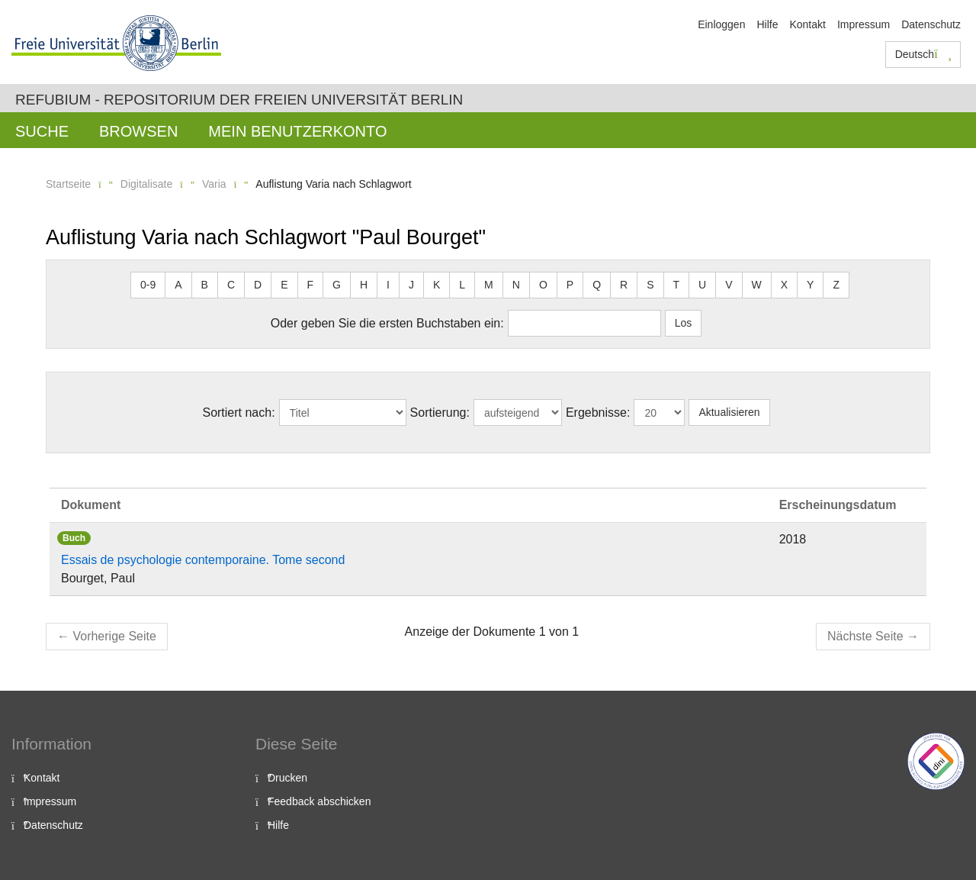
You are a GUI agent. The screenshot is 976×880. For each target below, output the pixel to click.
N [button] (516, 285)
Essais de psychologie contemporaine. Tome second (203, 559)
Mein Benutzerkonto (297, 131)
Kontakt (807, 24)
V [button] (728, 285)
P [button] (570, 285)
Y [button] (810, 285)
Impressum (863, 24)
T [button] (676, 285)
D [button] (258, 285)
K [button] (436, 285)
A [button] (178, 285)
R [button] (624, 285)
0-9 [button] (148, 285)
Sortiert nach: (238, 412)
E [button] (284, 285)
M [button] (488, 285)
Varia (214, 184)
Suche (42, 131)
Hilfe (767, 24)
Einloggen (721, 24)
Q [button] (596, 285)
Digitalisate (146, 184)
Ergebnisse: (598, 412)
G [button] (336, 285)
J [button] (411, 285)
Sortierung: (440, 412)
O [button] (543, 285)
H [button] (364, 285)
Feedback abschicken (319, 801)
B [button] (204, 285)
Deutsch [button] (923, 54)
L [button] (462, 285)
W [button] (757, 285)
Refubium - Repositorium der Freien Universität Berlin (239, 100)
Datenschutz (931, 24)
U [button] (702, 285)
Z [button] (836, 285)
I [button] (388, 285)
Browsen (138, 131)
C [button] (231, 285)
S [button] (650, 285)
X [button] (784, 285)
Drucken (287, 778)
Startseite (68, 184)
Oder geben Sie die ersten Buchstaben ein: (387, 323)
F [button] (310, 285)
